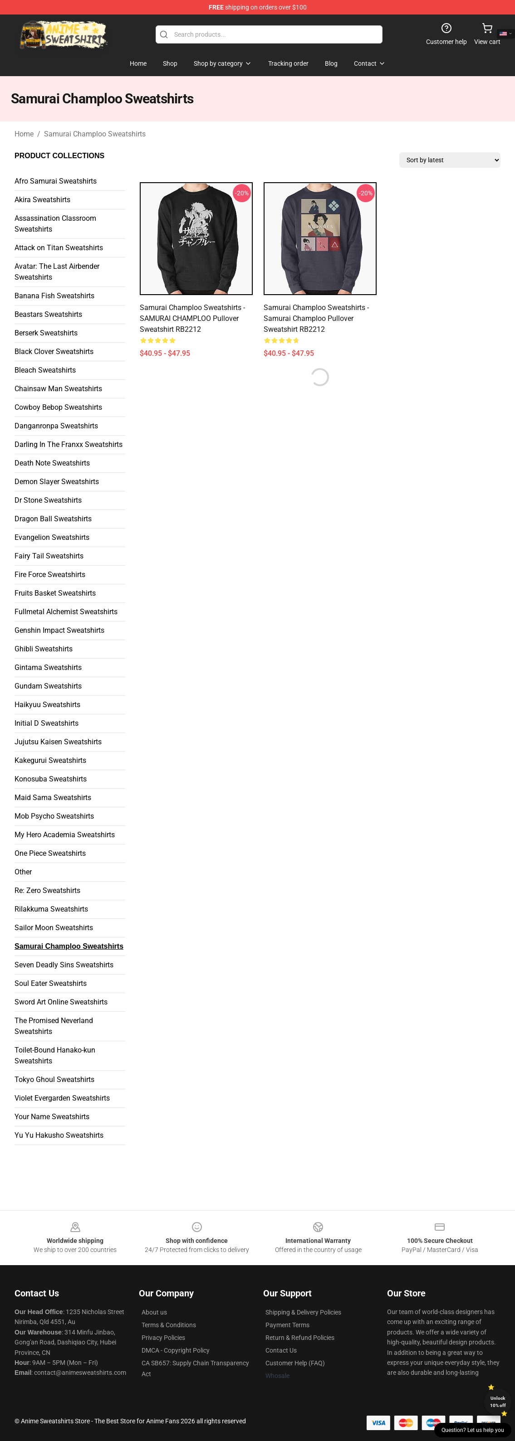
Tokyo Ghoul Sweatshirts (54, 1079)
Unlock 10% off (498, 1402)
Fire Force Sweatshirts (50, 574)
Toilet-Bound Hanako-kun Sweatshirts (55, 1055)
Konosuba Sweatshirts (51, 779)
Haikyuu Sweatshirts (47, 704)
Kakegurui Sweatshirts (50, 760)
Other (23, 872)
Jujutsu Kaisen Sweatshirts (58, 741)
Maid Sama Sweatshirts (53, 797)
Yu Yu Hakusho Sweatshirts (59, 1135)
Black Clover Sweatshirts (54, 351)
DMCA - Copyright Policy (176, 1350)
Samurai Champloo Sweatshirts (95, 134)
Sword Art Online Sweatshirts (61, 1002)
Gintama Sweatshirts (48, 667)
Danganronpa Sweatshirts (56, 426)
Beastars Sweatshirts (48, 314)
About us (154, 1312)
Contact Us (281, 1350)
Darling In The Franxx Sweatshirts (69, 444)
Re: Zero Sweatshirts (47, 890)
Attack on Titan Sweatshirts (59, 247)
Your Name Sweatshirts (52, 1116)
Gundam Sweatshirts (48, 686)
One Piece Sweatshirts (50, 853)
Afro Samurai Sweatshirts (56, 181)
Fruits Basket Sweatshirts (55, 593)
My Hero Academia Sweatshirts (65, 834)
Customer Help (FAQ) (295, 1363)
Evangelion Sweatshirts (52, 537)
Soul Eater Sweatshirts (51, 983)
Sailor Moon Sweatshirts (54, 927)
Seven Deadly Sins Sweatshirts (64, 965)
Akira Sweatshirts (42, 199)
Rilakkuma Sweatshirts (51, 909)
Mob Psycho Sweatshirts (54, 816)
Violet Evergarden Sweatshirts (62, 1098)
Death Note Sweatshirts (52, 463)
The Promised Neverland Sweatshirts (54, 1026)
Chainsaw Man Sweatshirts (58, 388)
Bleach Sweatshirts (45, 370)
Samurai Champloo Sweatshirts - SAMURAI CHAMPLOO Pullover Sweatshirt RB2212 (192, 318)
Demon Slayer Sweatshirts (57, 481)
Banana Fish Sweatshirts (54, 295)
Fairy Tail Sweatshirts (49, 556)
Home (24, 134)
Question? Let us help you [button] (472, 1430)
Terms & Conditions (169, 1325)
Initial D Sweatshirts (46, 723)
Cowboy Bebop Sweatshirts (58, 407)
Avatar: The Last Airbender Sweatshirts (57, 271)
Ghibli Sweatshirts (44, 649)
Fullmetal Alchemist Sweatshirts (66, 611)
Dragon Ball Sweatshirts (53, 518)
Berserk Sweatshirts (46, 333)
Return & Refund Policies (299, 1337)
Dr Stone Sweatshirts (48, 500)
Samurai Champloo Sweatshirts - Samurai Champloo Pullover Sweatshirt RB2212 (316, 318)
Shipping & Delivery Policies (303, 1312)
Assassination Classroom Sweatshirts (55, 223)
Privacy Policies (163, 1337)
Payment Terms (287, 1325)
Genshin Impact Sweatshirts (59, 630)
